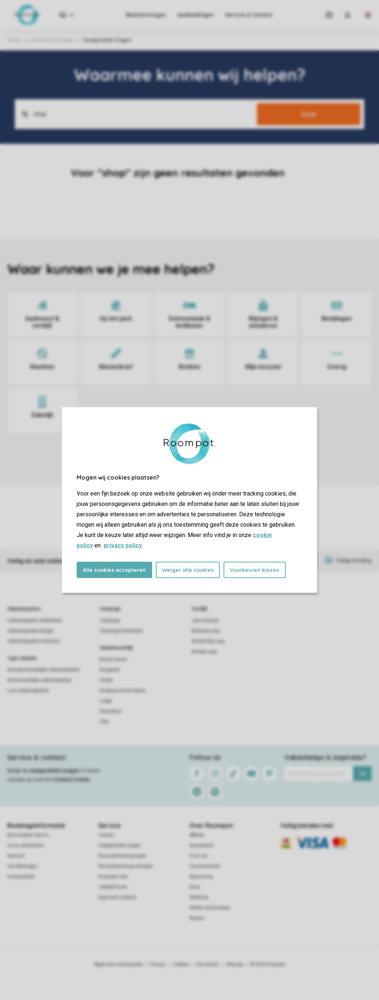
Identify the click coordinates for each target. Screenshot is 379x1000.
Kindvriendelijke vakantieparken (39, 680)
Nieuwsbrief (202, 845)
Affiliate (197, 835)
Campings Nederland (121, 630)
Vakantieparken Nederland (34, 620)
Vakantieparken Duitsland (33, 641)
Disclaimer (208, 964)
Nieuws (197, 918)
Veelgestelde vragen (119, 845)
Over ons (199, 855)
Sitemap (234, 964)
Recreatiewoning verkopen (125, 866)
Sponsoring (201, 876)
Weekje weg (204, 651)
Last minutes (205, 620)
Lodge (106, 700)
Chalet (106, 680)
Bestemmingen (146, 14)
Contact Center (71, 779)
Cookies (180, 964)
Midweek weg (205, 630)
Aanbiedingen (195, 14)
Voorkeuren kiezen (254, 570)
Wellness (199, 897)
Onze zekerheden (25, 845)
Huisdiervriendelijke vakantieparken (43, 669)
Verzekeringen (22, 866)
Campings (110, 609)
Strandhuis (111, 711)
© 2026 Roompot (267, 964)
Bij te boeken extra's (28, 835)
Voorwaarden (21, 876)
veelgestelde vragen (54, 771)
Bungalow (110, 669)
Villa (104, 721)
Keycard (15, 855)
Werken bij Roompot (210, 907)
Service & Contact (248, 14)
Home (14, 40)
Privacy (157, 964)
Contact (106, 835)
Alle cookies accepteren (114, 570)
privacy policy (123, 545)
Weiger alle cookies (188, 570)
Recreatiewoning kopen (122, 855)
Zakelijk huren (112, 887)
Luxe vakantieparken (28, 690)
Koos (195, 887)
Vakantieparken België (30, 630)
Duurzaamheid (205, 866)
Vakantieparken (23, 609)
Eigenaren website (117, 897)
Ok (362, 773)
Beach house (113, 659)
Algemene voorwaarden (118, 964)
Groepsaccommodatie (122, 690)
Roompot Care (113, 876)
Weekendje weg (208, 641)
